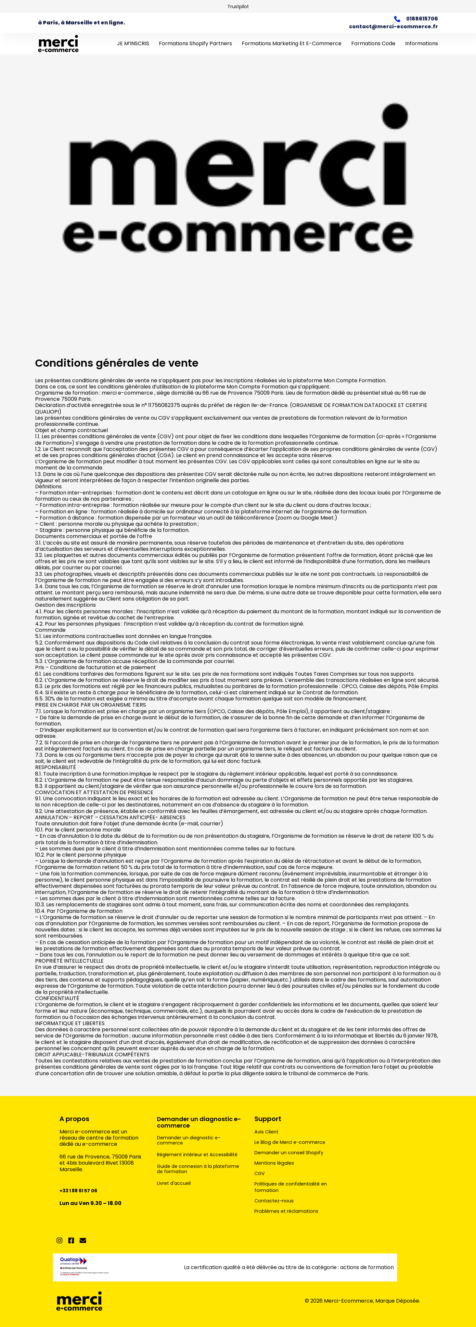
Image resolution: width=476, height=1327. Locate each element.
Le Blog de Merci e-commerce (293, 1142)
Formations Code (373, 43)
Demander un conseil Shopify (291, 1152)
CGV (260, 1173)
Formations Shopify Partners (195, 43)
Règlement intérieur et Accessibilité (186, 1157)
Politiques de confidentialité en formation (293, 1187)
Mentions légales (275, 1163)
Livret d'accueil (176, 1188)
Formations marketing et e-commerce (291, 43)
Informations (421, 43)
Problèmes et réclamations (289, 1211)
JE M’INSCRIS (133, 43)
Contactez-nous (275, 1201)
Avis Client (267, 1132)
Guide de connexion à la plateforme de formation (189, 1174)
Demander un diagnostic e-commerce (198, 1122)
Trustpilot (238, 6)
